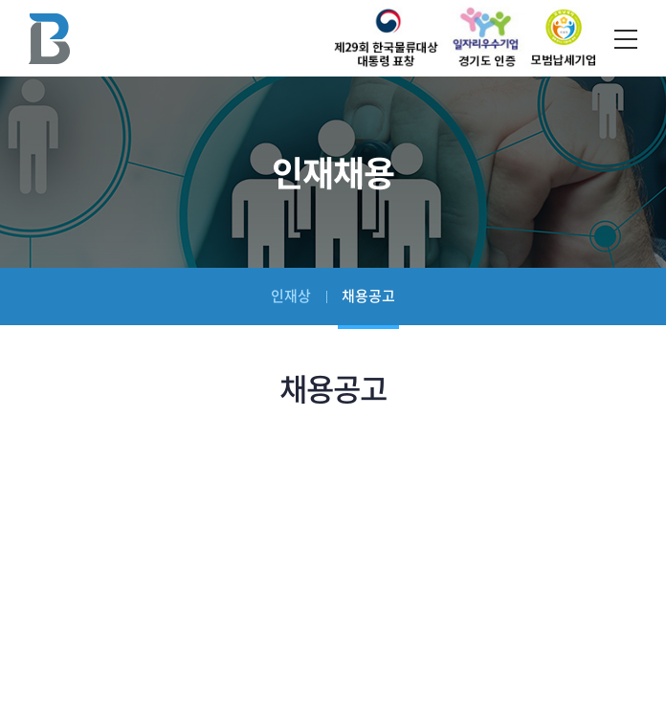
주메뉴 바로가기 (0, 0)
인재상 (291, 295)
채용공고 (368, 295)
